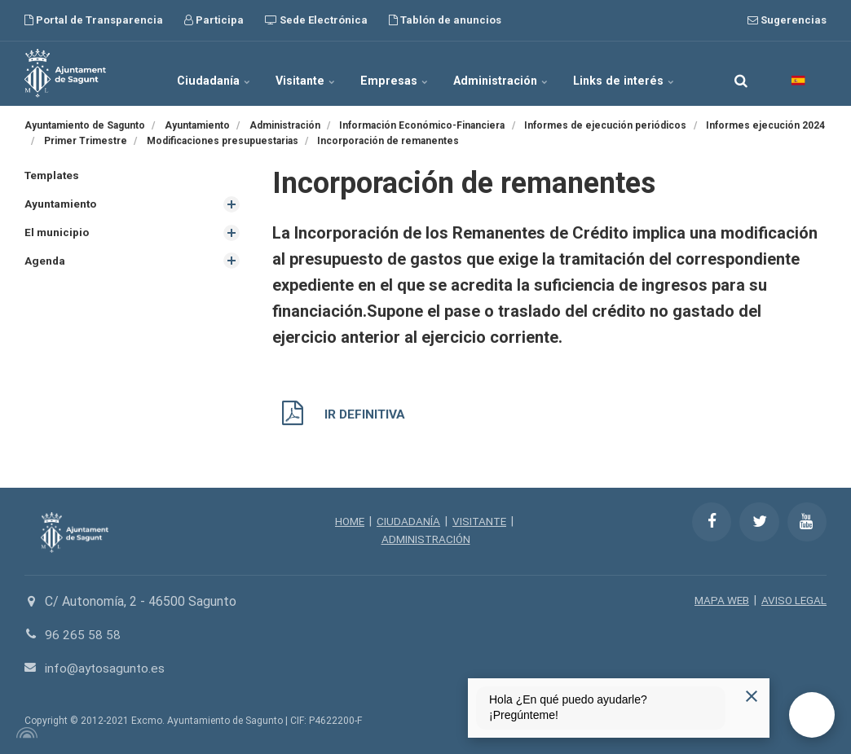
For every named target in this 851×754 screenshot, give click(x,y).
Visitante (309, 73)
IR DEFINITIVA (365, 414)
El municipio (57, 232)
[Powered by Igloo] (24, 732)
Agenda (45, 262)
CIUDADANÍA (408, 521)
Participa (214, 20)
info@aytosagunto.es (106, 667)
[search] (740, 73)
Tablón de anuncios (445, 20)
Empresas (395, 73)
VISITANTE (480, 521)
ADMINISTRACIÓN (426, 539)
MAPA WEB (719, 600)
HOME (348, 521)
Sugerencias (787, 20)
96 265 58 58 (83, 634)
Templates (53, 175)
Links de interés (619, 73)
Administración (499, 73)
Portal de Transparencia (93, 20)
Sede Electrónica (316, 20)
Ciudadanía (219, 73)
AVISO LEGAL (793, 600)
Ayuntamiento (61, 204)
